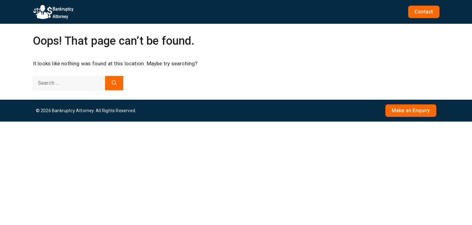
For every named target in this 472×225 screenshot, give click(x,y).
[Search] (114, 83)
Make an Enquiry (411, 110)
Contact (423, 12)
